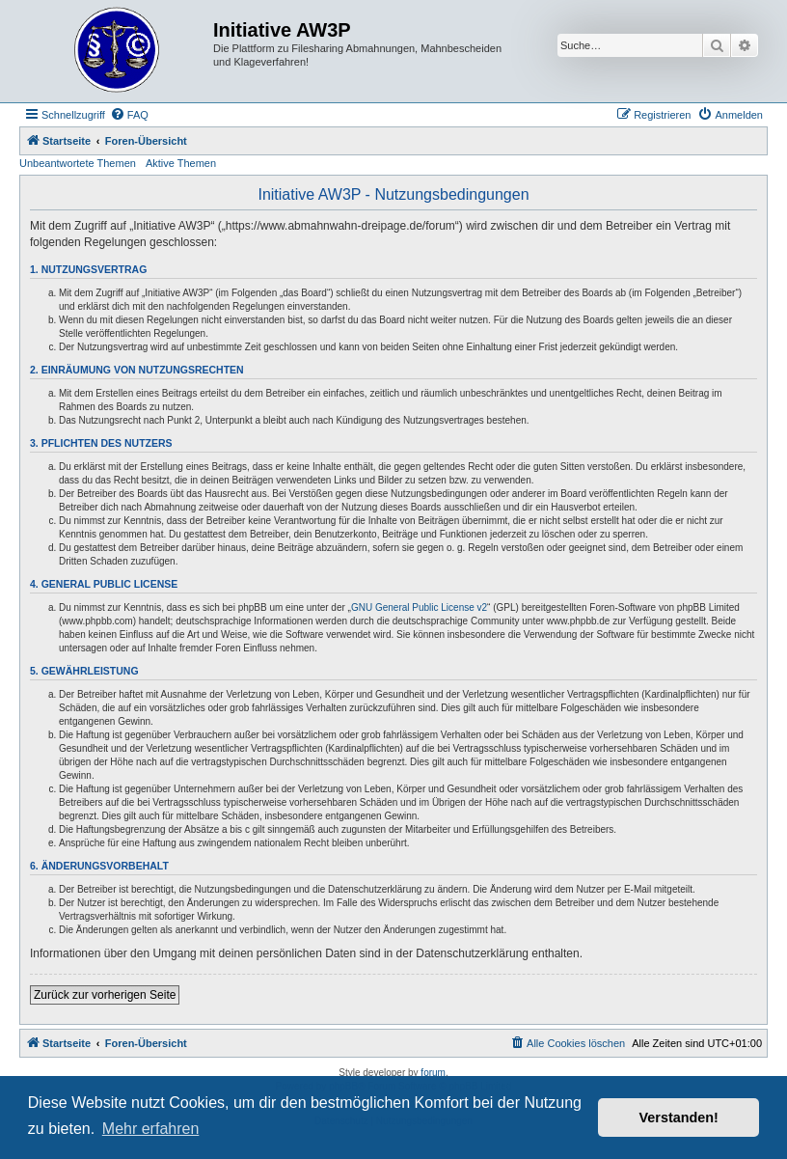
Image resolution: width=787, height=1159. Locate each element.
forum (433, 1072)
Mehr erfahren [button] (151, 1128)
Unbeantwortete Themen (77, 163)
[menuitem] (129, 114)
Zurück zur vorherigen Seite (105, 995)
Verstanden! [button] (679, 1117)
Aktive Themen (181, 163)
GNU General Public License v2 (419, 607)
